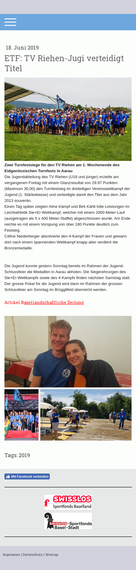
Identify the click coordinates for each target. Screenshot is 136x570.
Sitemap (51, 554)
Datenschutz (33, 554)
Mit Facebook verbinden (27, 476)
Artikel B (44, 302)
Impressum (11, 554)
